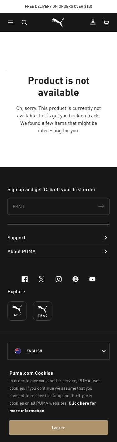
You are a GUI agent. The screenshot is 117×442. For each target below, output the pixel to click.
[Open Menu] (12, 22)
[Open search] (24, 22)
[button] (12, 22)
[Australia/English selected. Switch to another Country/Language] (58, 351)
